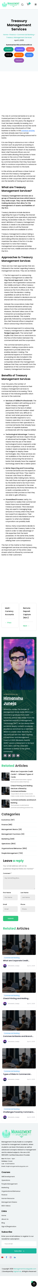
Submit (11, 918)
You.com (19, 60)
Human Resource (8, 1198)
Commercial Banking (25, 34)
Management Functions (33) (13, 834)
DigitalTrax (17, 1271)
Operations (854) (9, 844)
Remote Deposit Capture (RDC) (28, 617)
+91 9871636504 (9, 1164)
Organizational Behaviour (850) (14, 848)
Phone (23, 904)
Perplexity (19, 49)
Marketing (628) (8, 839)
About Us (5, 1219)
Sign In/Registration (9, 1226)
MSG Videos (6, 1206)
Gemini (29, 55)
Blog (3, 1223)
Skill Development (8, 1176)
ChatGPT (8, 49)
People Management (10, 1184)
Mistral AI (19, 55)
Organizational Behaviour (11, 1191)
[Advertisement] (19, 94)
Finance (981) (7, 825)
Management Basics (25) (12, 829)
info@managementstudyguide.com (16, 1166)
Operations (6, 1180)
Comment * (7, 873)
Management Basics (9, 1202)
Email (5, 904)
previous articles (28, 130)
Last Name (24, 893)
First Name (7, 893)
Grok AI (8, 55)
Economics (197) (8, 820)
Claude (30, 49)
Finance (12, 34)
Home (5, 34)
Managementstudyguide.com (25, 1269)
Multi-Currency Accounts (10, 615)
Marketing (5, 1187)
